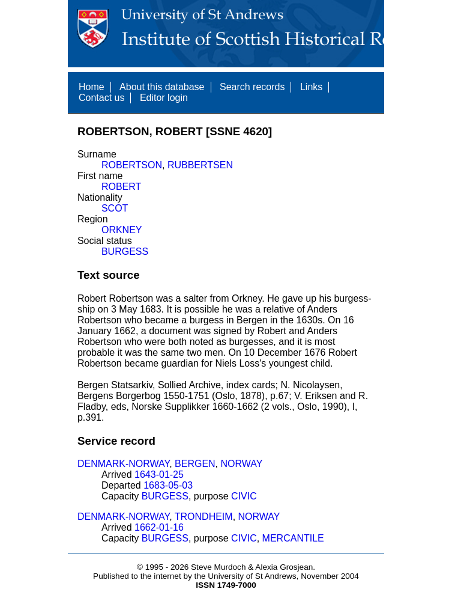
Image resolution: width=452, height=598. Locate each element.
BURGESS (124, 251)
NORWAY (242, 464)
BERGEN (195, 464)
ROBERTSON (131, 165)
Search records (252, 87)
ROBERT (121, 187)
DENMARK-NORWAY (123, 464)
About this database (161, 87)
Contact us (101, 98)
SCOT (114, 208)
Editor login (164, 98)
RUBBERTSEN (200, 165)
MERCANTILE (293, 538)
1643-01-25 (159, 474)
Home (91, 87)
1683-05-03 (168, 485)
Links (311, 87)
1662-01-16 (159, 527)
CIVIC (244, 496)
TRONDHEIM (204, 516)
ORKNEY (121, 230)
